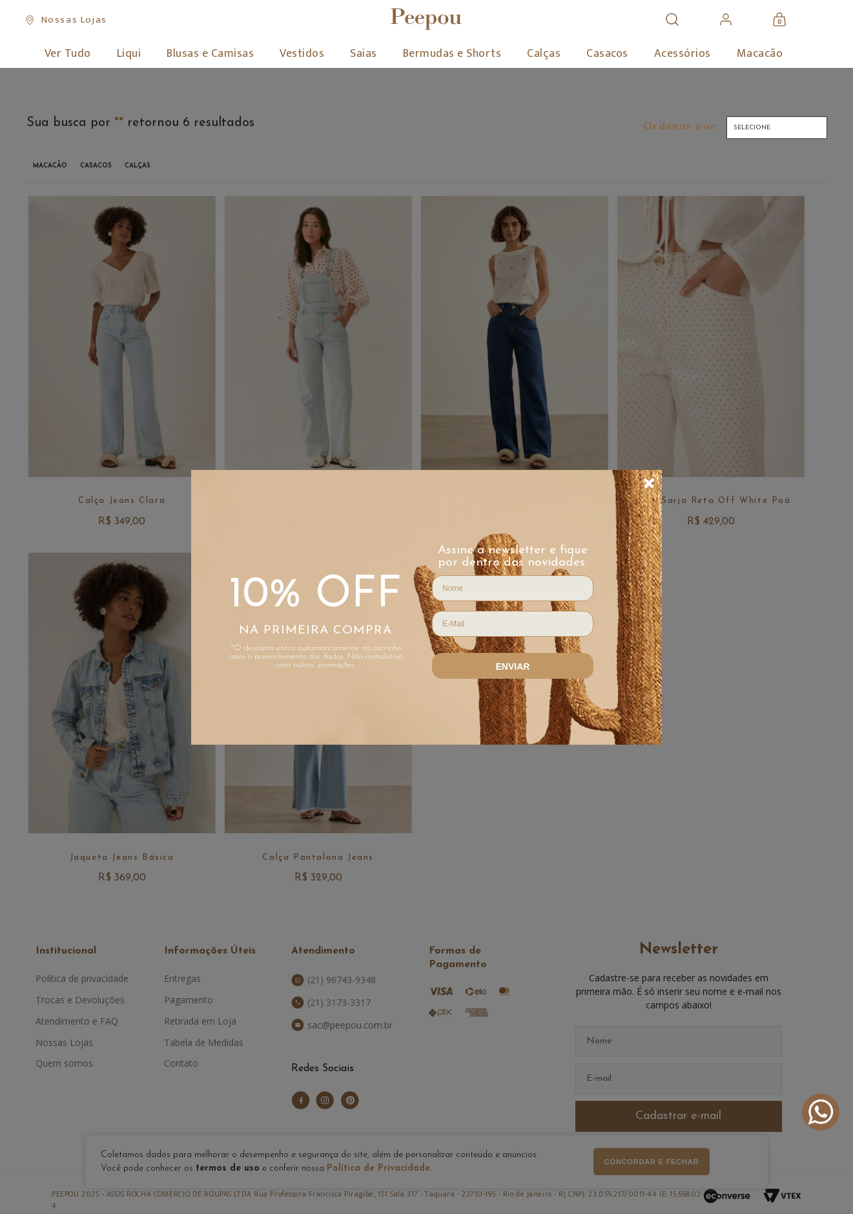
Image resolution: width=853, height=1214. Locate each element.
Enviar (513, 666)
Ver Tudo (68, 53)
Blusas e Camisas (210, 53)
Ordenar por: (681, 127)
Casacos (607, 53)
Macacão (760, 53)
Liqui (129, 53)
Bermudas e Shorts (452, 53)
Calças (543, 53)
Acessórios (682, 53)
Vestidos (302, 53)
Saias (363, 53)
